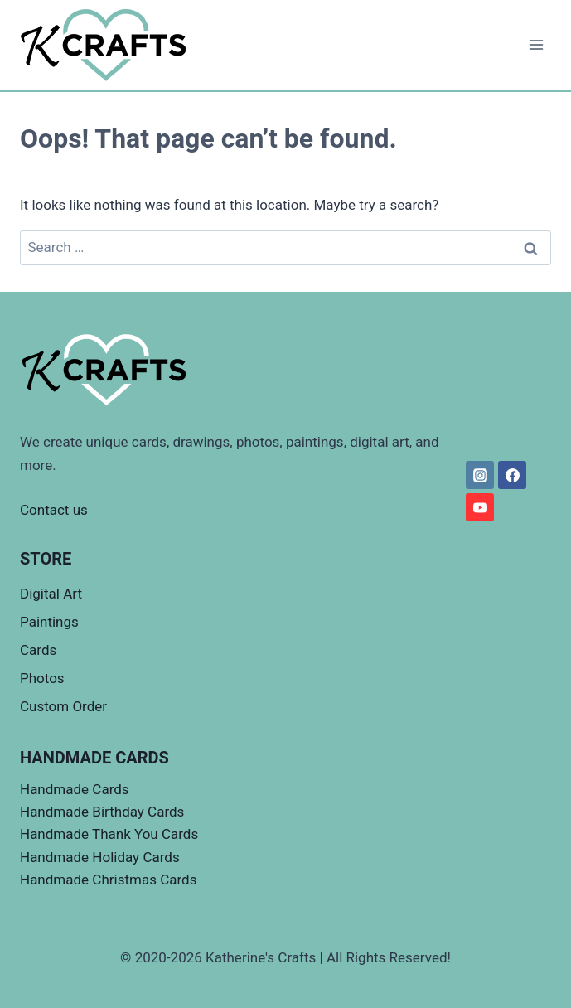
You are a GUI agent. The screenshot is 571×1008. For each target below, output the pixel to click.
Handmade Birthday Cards (102, 811)
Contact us (54, 510)
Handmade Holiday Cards (100, 857)
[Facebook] (512, 475)
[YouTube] (480, 507)
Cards (38, 650)
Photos (42, 678)
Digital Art (51, 593)
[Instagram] (480, 475)
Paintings (49, 621)
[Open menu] (535, 44)
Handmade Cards (74, 789)
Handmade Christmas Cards (108, 879)
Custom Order (63, 706)
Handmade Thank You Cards (109, 834)
